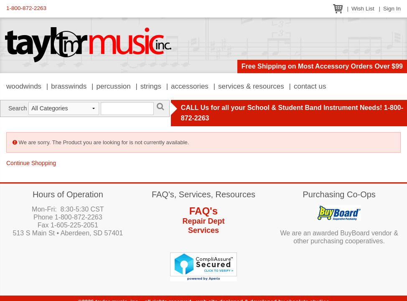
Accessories (190, 86)
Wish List (362, 8)
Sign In (392, 8)
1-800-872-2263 (26, 8)
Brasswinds (68, 86)
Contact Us (310, 86)
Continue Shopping (31, 163)
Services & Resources (251, 86)
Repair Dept (203, 221)
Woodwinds (23, 86)
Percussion (113, 86)
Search (17, 108)
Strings (150, 86)
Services (203, 230)
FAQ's (203, 211)
